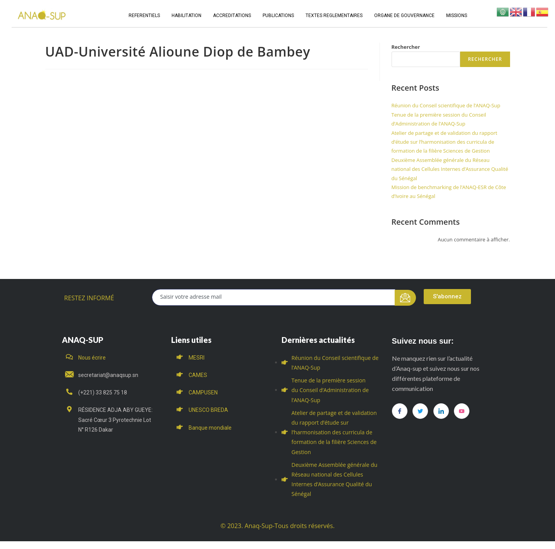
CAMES (198, 375)
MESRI (196, 358)
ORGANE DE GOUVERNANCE (404, 15)
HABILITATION (186, 15)
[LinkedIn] (441, 411)
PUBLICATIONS (278, 15)
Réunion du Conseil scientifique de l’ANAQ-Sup (446, 105)
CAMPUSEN (203, 392)
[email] (273, 297)
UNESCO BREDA (208, 410)
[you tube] (461, 411)
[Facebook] (399, 411)
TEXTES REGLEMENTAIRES (334, 15)
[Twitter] (420, 411)
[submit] (405, 298)
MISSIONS (456, 15)
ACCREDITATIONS (232, 15)
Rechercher (406, 46)
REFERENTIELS (144, 15)
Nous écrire (92, 358)
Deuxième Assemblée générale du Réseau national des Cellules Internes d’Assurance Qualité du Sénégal (450, 169)
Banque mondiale (210, 428)
